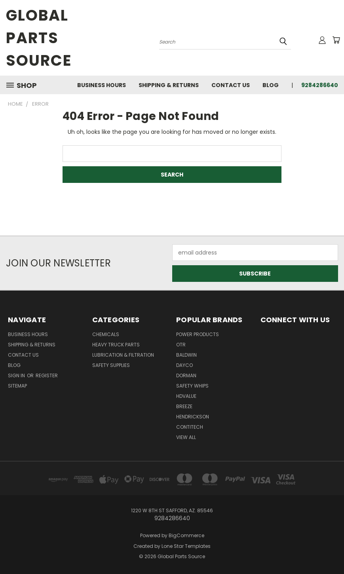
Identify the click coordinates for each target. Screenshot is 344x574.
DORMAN (186, 375)
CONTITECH (189, 427)
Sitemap (17, 385)
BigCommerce (186, 535)
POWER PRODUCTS (197, 334)
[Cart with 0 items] (336, 40)
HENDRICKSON (192, 416)
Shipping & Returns (169, 85)
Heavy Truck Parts (116, 344)
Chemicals (105, 334)
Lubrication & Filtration (123, 355)
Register (47, 375)
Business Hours (101, 85)
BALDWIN (186, 355)
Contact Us (230, 85)
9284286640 (319, 85)
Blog (270, 85)
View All (186, 437)
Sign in (17, 375)
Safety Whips (192, 385)
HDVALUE (186, 396)
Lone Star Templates (186, 546)
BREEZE (184, 406)
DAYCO (184, 365)
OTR (181, 344)
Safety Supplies (111, 365)
